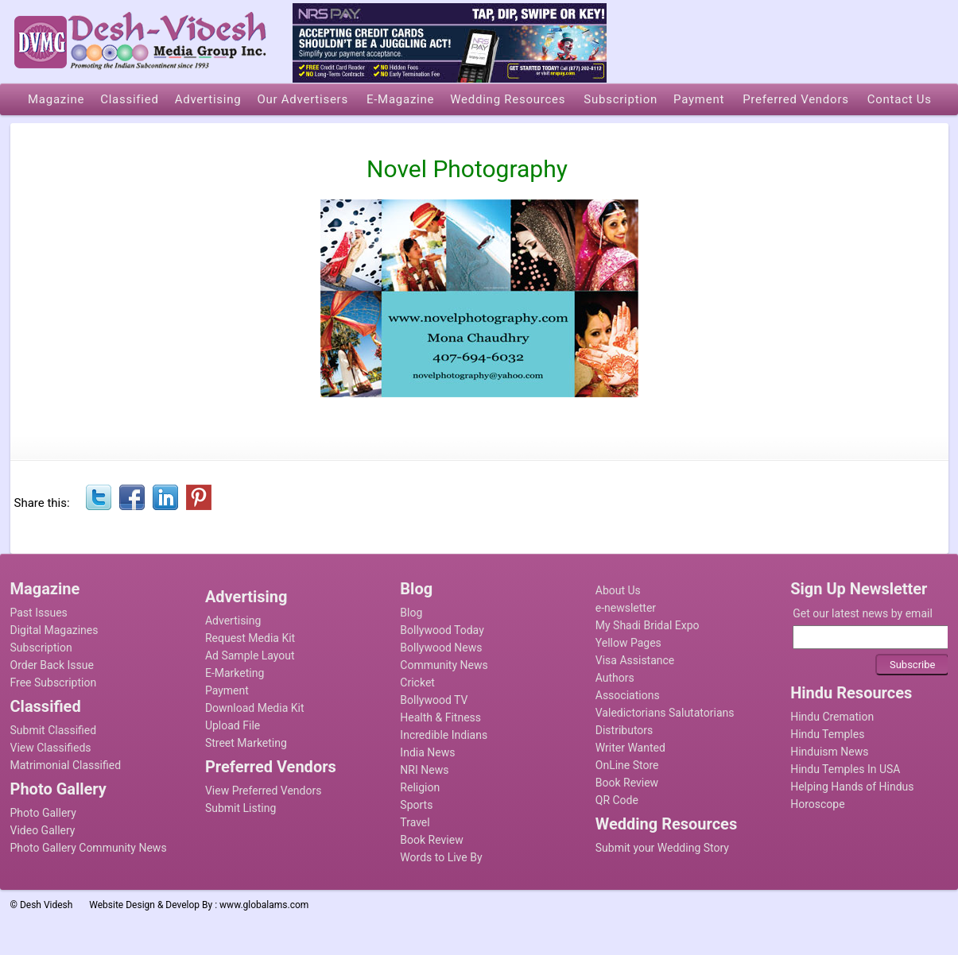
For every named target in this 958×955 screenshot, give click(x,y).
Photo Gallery (43, 812)
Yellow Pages (628, 642)
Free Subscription (53, 682)
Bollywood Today (441, 630)
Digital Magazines (54, 630)
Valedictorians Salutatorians (665, 712)
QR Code (616, 800)
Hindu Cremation (832, 716)
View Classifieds (50, 747)
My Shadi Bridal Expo (647, 625)
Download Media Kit (254, 708)
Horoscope (817, 804)
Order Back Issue (52, 665)
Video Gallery (43, 830)
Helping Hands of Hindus (851, 786)
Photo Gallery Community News (88, 847)
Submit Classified (53, 730)
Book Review (431, 839)
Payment (227, 690)
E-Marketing (234, 673)
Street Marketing (246, 743)
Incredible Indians (443, 735)
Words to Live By (441, 857)
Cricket (417, 682)
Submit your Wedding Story (662, 847)
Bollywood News (441, 647)
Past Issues (39, 612)
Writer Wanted (630, 747)
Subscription (41, 647)
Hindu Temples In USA (845, 769)
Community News (443, 665)
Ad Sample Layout (250, 655)
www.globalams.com (263, 905)
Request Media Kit (250, 638)
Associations (627, 695)
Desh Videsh (46, 905)
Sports (416, 804)
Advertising (233, 620)
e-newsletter (625, 607)
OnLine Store (627, 765)
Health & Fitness (440, 717)
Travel (414, 822)
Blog (411, 612)
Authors (614, 677)
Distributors (624, 730)
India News (427, 752)
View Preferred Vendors (263, 790)
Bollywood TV (433, 700)
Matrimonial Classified (66, 765)
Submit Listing (240, 808)
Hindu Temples (827, 734)
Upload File (232, 725)
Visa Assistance (635, 660)
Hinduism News (829, 751)
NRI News (424, 770)
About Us (618, 590)
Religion (420, 787)
